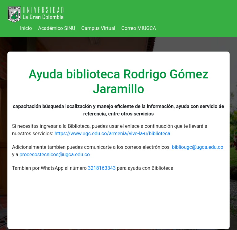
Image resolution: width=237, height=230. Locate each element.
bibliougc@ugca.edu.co (197, 147)
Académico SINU (56, 28)
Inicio (26, 28)
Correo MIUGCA (138, 28)
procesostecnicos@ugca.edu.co (54, 154)
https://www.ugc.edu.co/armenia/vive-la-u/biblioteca (112, 133)
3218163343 (102, 168)
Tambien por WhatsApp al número (50, 168)
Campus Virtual (98, 28)
